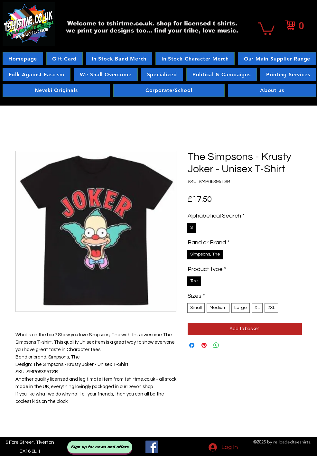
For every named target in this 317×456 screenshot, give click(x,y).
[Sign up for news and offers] (99, 447)
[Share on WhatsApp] (216, 345)
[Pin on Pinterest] (204, 345)
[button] (266, 28)
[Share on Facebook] (192, 345)
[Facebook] (151, 447)
